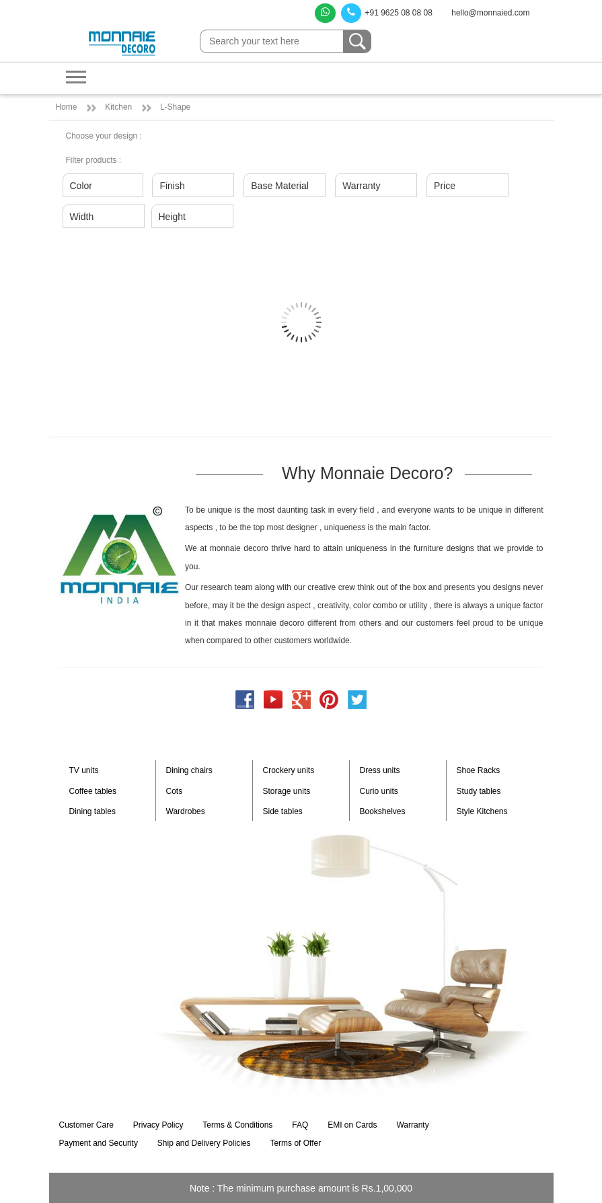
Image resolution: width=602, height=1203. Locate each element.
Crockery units (289, 770)
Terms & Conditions (237, 1125)
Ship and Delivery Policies (204, 1143)
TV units (84, 770)
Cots (174, 791)
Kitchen (118, 107)
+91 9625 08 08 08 (386, 12)
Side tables (283, 811)
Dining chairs (189, 770)
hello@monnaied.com (490, 12)
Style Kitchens (482, 811)
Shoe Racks (478, 770)
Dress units (380, 770)
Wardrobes (185, 811)
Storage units (287, 791)
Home (66, 107)
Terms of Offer (295, 1143)
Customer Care (86, 1125)
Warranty (412, 1125)
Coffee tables (93, 791)
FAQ (300, 1125)
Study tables (479, 791)
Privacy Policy (158, 1125)
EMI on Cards (352, 1125)
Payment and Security (98, 1143)
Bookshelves (383, 811)
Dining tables (92, 811)
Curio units (379, 791)
